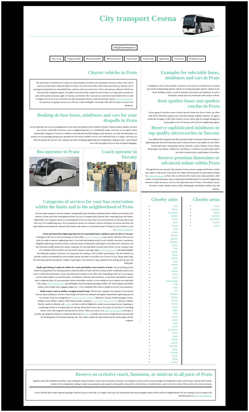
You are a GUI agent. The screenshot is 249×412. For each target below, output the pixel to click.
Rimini (175, 209)
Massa (175, 310)
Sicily (114, 301)
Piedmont (107, 301)
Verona (175, 320)
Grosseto (174, 342)
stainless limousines (92, 237)
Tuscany (216, 222)
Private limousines (93, 59)
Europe (86, 314)
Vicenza (174, 297)
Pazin (175, 323)
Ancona (175, 258)
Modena (174, 264)
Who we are (57, 59)
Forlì (176, 206)
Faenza (175, 219)
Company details (74, 59)
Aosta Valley (97, 301)
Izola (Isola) (173, 329)
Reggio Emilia (172, 281)
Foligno (175, 271)
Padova (175, 277)
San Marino (173, 212)
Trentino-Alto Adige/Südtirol (82, 298)
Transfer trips (148, 59)
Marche (216, 212)
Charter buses (131, 59)
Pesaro (175, 225)
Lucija (175, 326)
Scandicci (174, 242)
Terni (176, 313)
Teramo (175, 339)
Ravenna (174, 216)
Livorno (174, 303)
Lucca (175, 287)
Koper (175, 336)
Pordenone (173, 346)
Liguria (67, 304)
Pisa (176, 290)
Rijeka (175, 359)
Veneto (217, 225)
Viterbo (175, 333)
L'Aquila (174, 362)
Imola (175, 222)
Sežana (175, 355)
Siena (175, 261)
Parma (175, 307)
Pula (176, 284)
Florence (174, 238)
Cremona (174, 352)
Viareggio (174, 294)
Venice (175, 274)
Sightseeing (164, 59)
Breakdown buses (196, 59)
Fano (176, 229)
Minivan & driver (114, 59)
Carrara (175, 316)
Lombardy (215, 209)
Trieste (175, 349)
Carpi (175, 268)
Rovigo (175, 251)
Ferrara (175, 245)
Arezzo (175, 232)
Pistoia (175, 255)
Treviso (175, 300)
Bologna (174, 235)
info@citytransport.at (124, 47)
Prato (175, 248)
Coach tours (179, 59)
